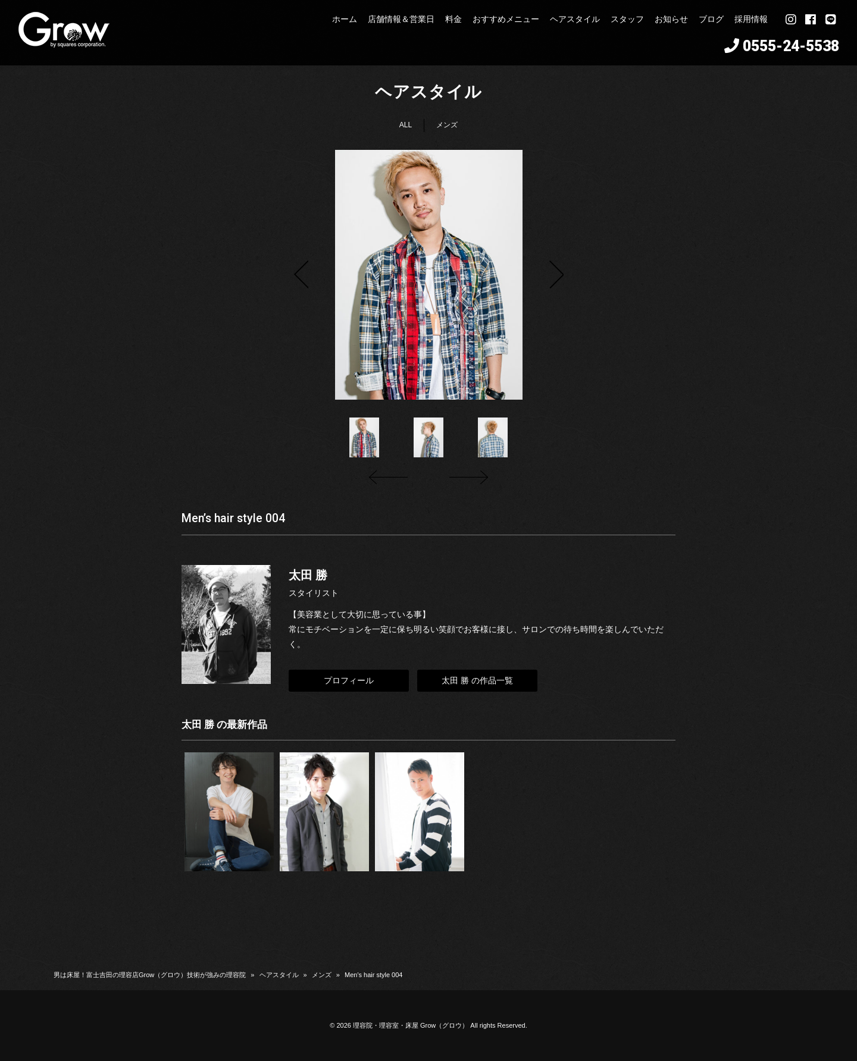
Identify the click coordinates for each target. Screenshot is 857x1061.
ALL (405, 125)
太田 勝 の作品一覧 (477, 680)
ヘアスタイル (279, 974)
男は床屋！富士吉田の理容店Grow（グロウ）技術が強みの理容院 (150, 974)
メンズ (447, 125)
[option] (428, 275)
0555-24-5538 (791, 46)
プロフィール (349, 680)
